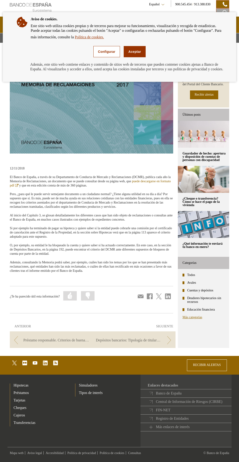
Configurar (106, 52)
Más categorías (192, 317)
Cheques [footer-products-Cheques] (20, 408)
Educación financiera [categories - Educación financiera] (201, 309)
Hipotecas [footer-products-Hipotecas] (21, 385)
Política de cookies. (89, 37)
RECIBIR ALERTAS (207, 365)
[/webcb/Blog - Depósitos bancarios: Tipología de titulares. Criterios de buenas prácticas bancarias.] (134, 340)
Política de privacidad (81, 453)
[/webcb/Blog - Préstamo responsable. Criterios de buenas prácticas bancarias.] (50, 340)
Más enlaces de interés (173, 427)
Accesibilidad (55, 453)
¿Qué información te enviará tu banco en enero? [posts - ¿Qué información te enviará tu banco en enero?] (202, 245)
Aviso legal (34, 453)
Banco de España (169, 393)
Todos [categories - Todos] (191, 275)
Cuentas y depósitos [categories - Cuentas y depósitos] (200, 290)
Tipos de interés (91, 393)
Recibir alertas (204, 94)
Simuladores (88, 385)
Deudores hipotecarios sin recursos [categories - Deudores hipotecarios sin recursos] (204, 300)
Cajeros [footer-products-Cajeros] (19, 415)
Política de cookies (112, 453)
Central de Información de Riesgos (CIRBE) (189, 402)
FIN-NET (163, 410)
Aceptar (134, 52)
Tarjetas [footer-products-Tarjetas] (19, 400)
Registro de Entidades (172, 418)
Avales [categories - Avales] (191, 282)
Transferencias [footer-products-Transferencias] (24, 423)
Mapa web (17, 453)
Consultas (134, 453)
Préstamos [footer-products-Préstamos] (21, 393)
